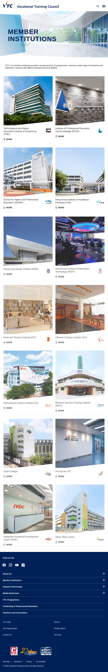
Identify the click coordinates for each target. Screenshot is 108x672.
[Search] (98, 6)
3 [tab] (62, 190)
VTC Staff (7, 622)
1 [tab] (6, 119)
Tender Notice (59, 628)
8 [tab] (73, 190)
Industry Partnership (12, 587)
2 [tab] (8, 119)
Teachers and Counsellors (15, 613)
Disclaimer (18, 662)
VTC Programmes (11, 600)
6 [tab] (69, 190)
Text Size (57, 635)
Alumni (57, 622)
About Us (7, 574)
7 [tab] (71, 190)
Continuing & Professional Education (20, 606)
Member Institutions (12, 580)
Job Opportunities (10, 628)
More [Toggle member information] (9, 139)
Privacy (29, 662)
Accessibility (40, 662)
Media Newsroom (11, 593)
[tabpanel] (28, 100)
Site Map (6, 662)
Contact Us (7, 635)
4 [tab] (64, 190)
